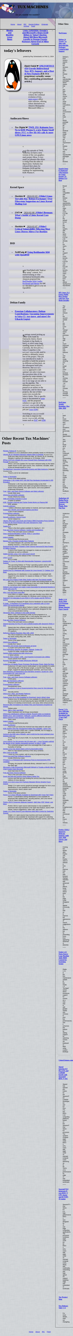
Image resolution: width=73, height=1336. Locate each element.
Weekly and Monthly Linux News (9, 35)
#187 (36, 420)
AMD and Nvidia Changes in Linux (15, 499)
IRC (25, 24)
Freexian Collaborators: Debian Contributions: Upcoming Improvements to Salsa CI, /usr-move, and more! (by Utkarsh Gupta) (34, 315)
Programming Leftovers (11, 513)
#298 (43, 420)
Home (13, 24)
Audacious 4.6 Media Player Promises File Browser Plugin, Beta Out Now (64, 503)
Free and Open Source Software (14, 620)
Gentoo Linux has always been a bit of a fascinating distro (23, 749)
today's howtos (8, 537)
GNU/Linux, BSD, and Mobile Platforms (16, 694)
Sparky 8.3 (7, 526)
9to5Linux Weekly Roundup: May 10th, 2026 (64, 405)
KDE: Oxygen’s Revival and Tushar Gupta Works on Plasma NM (25, 502)
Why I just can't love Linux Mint (13, 592)
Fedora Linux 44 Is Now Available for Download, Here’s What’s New (26, 697)
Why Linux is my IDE (10, 752)
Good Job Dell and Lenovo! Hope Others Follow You (21, 776)
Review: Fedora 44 (9, 451)
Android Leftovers (9, 506)
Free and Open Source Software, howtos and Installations (23, 530)
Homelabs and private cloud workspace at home (19, 646)
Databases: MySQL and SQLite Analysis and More (20, 510)
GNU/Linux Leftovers (10, 642)
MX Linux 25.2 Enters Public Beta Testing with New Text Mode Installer (64, 296)
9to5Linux (63, 33)
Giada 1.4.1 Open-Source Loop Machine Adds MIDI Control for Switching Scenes (64, 958)
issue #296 (33, 409)
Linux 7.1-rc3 (7, 557)
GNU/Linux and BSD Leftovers (13, 495)
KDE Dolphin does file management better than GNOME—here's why (27, 728)
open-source (33, 99)
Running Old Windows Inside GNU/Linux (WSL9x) (20, 660)
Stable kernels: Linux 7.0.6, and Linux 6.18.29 (19, 554)
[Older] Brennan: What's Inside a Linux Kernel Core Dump (34, 215)
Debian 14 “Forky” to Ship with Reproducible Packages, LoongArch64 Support (63, 45)
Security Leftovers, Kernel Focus (14, 517)
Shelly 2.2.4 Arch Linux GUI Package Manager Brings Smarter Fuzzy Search (64, 604)
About (19, 24)
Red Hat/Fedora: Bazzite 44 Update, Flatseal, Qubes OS (22, 649)
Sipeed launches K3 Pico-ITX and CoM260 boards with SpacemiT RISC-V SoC (63, 1073)
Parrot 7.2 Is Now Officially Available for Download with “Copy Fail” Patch (64, 714)
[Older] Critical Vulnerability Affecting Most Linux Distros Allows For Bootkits (32, 229)
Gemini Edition (34, 24)
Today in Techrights (9, 477)
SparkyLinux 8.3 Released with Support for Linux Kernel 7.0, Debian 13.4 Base (63, 174)
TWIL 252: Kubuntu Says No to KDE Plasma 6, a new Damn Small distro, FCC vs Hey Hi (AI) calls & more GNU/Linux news (34, 131)
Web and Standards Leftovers (13, 681)
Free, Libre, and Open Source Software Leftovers (20, 677)
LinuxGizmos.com (66, 1060)
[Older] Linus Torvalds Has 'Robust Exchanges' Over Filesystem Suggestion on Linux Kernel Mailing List (33, 200)
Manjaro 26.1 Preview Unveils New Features (18, 541)
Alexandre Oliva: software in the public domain (19, 613)
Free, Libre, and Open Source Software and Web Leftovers (23, 491)
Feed (33, 26)
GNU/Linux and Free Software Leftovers (17, 756)
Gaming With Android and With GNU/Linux (18, 653)
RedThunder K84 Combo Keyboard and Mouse (32, 282)
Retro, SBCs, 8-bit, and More (13, 710)
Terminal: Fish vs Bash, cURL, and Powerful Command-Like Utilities (26, 657)
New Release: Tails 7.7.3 (63, 1307)
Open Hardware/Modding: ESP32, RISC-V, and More (21, 534)
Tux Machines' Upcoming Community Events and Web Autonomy (25, 469)
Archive (26, 26)
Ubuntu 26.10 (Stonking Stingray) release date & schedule (23, 454)
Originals (44, 24)
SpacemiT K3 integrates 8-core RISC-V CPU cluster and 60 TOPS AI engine (63, 1194)
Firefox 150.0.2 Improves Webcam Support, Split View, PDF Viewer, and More (64, 835)
